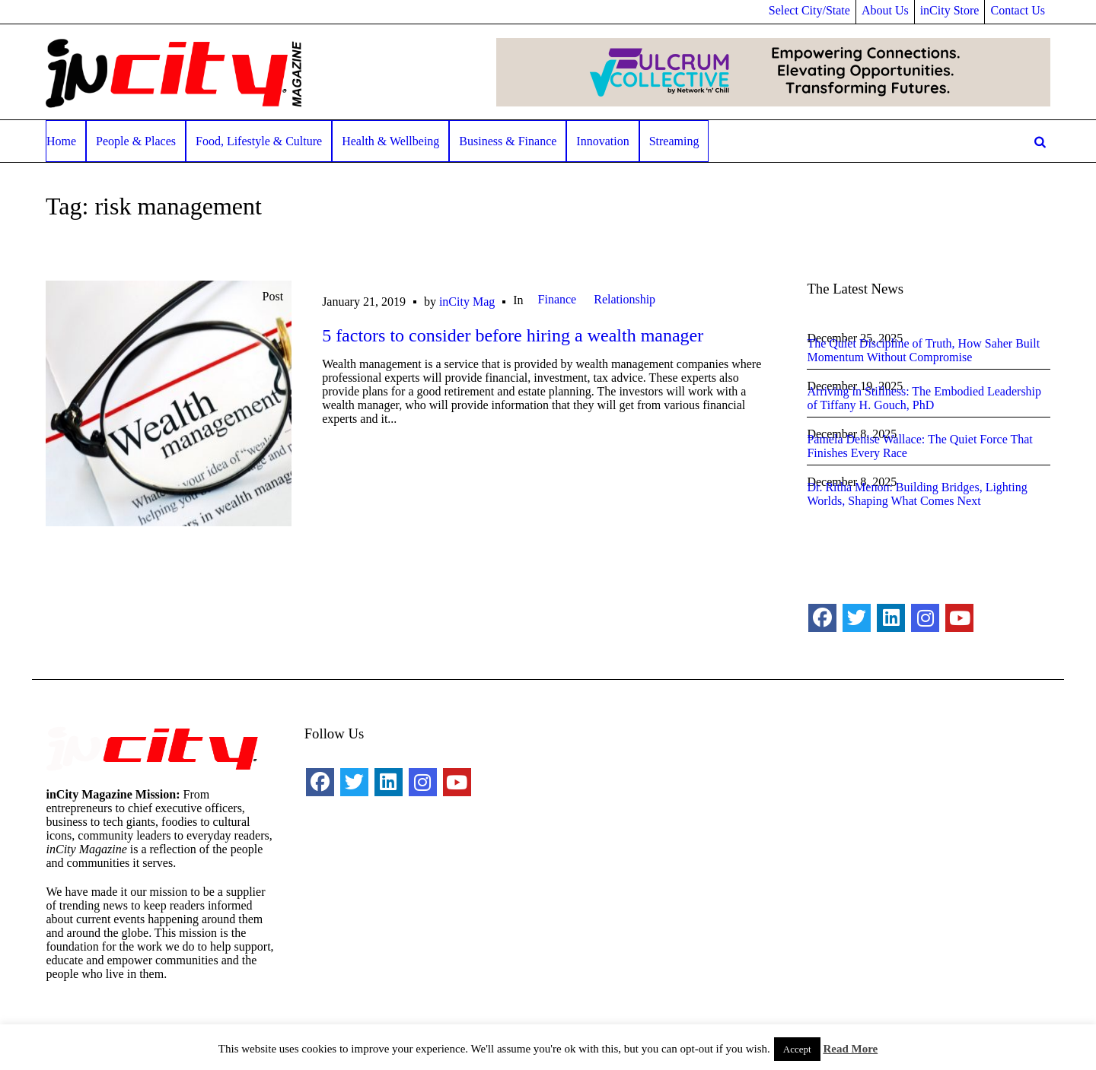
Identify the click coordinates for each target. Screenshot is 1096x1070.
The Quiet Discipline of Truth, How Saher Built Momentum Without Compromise (923, 350)
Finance (557, 299)
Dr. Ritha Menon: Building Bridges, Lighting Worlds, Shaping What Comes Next (917, 494)
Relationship (624, 299)
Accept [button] (797, 1049)
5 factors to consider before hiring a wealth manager (512, 335)
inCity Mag (467, 301)
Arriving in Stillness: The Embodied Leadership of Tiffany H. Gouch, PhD (924, 398)
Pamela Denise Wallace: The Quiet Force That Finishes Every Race (919, 446)
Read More (850, 1049)
